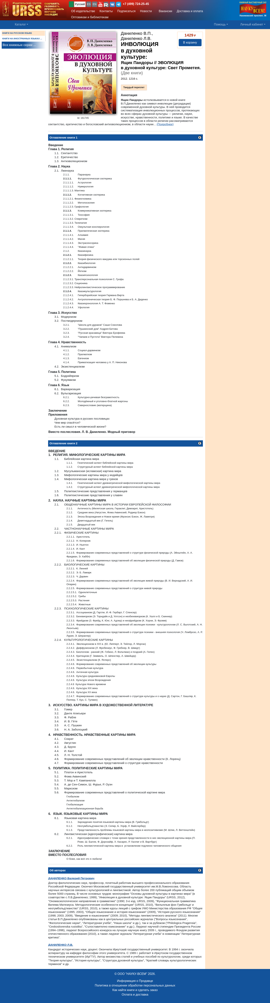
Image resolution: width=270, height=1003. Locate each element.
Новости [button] (146, 11)
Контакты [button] (106, 11)
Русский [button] (80, 4)
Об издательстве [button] (83, 11)
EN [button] (94, 4)
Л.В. (60, 944)
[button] (100, 4)
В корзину (190, 42)
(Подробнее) (165, 124)
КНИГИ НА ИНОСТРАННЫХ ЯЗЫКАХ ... (22, 38)
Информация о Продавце (135, 980)
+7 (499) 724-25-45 (136, 4)
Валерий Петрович (71, 878)
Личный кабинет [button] (251, 24)
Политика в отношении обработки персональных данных (135, 985)
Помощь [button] (220, 24)
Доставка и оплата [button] (190, 11)
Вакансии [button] (164, 11)
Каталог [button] (20, 24)
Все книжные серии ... (19, 45)
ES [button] (89, 4)
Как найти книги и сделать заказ (135, 990)
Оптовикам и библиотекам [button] (89, 17)
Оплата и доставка (135, 994)
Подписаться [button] (126, 11)
